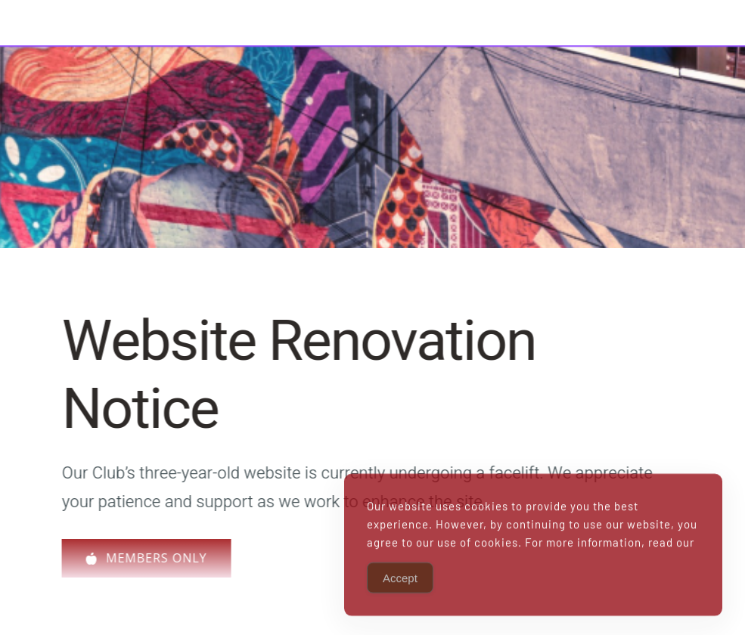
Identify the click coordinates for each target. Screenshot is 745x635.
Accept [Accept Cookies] (400, 596)
